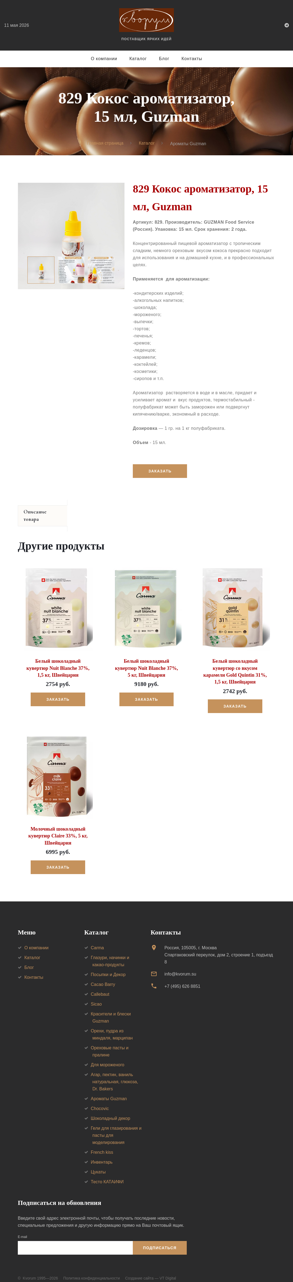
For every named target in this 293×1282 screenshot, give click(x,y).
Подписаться (159, 1240)
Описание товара (43, 512)
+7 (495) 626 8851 (182, 978)
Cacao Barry (103, 976)
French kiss (102, 1144)
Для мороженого (108, 1057)
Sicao (96, 996)
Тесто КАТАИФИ (107, 1174)
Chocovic (100, 1101)
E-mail (22, 1229)
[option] (71, 236)
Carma (97, 940)
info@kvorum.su (180, 966)
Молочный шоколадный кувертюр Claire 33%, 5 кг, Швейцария (57, 828)
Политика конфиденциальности (91, 1270)
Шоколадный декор (110, 1110)
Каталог (138, 58)
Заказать (159, 471)
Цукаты (98, 1164)
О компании (104, 58)
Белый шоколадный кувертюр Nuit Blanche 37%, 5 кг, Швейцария (146, 660)
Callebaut (100, 986)
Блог (164, 58)
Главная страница (105, 143)
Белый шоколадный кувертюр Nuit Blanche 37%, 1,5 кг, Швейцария (58, 660)
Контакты (192, 58)
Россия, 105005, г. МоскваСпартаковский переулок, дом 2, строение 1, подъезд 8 (218, 947)
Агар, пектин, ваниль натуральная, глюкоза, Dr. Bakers (114, 1074)
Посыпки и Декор (108, 967)
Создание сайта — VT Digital (150, 1270)
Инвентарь (102, 1154)
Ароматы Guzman (109, 1091)
